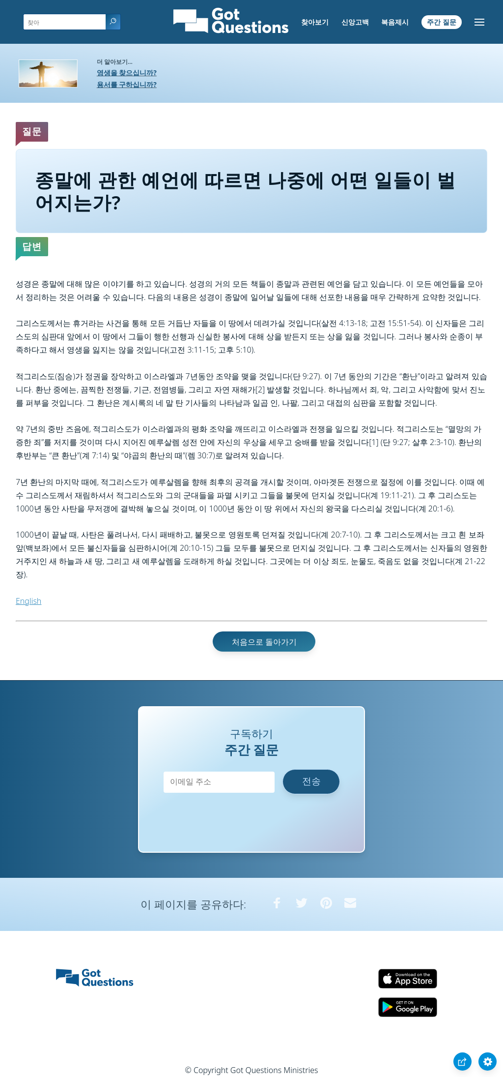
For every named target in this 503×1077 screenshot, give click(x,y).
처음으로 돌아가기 (264, 641)
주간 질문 (441, 22)
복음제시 (395, 22)
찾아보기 (315, 22)
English (28, 601)
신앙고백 (355, 22)
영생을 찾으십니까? (127, 72)
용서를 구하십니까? (127, 84)
